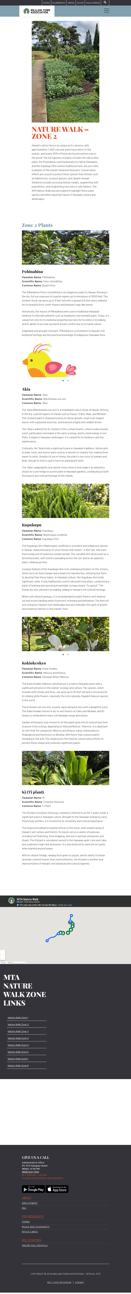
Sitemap (80, 1283)
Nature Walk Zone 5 (19, 1046)
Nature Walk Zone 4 (19, 1039)
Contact (37, 3)
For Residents (33, 1218)
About (27, 1199)
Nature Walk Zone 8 (19, 1066)
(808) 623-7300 (31, 1173)
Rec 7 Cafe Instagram (59, 1283)
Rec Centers (31, 1241)
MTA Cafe (76, 3)
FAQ (24, 1209)
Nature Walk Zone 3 (18, 1032)
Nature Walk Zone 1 (18, 1018)
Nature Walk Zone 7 (18, 1059)
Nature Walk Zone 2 (19, 1025)
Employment (30, 1204)
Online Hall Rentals (35, 1246)
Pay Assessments (51, 3)
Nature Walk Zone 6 (19, 1053)
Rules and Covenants (36, 1228)
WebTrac (65, 3)
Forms (26, 1223)
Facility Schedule (91, 3)
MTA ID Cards (30, 1233)
